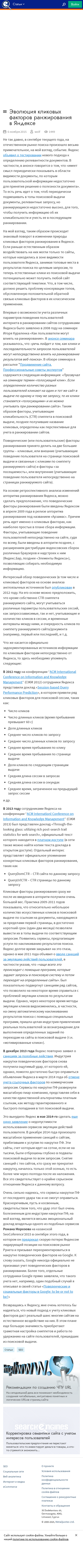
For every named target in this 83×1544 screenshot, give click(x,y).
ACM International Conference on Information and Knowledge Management (39, 676)
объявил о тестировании (22, 155)
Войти (75, 4)
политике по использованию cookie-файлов (40, 1539)
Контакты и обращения (56, 1505)
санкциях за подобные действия (28, 1056)
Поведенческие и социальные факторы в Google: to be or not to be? (38, 1291)
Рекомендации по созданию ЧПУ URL (38, 1387)
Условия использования (56, 1471)
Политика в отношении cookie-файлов (56, 1490)
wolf (37, 132)
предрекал (30, 1239)
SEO (20, 1349)
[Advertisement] (41, 19)
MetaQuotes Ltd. (64, 1522)
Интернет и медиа (14, 1481)
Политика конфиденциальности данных (55, 1479)
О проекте (48, 1466)
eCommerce (10, 1486)
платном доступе (50, 840)
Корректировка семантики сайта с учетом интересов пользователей (41, 1436)
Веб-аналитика (12, 1476)
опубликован (62, 587)
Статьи (9, 1349)
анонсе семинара (61, 338)
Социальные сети (13, 1471)
